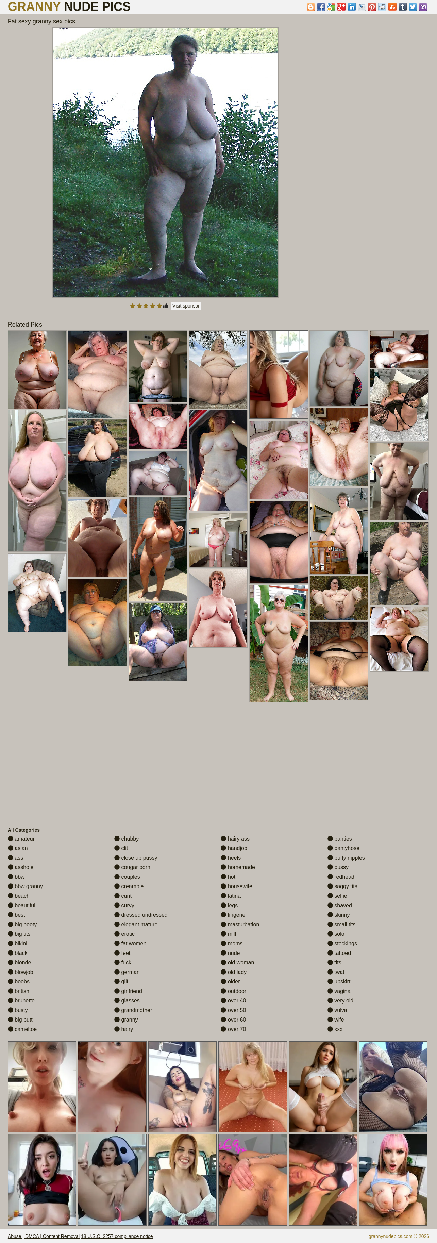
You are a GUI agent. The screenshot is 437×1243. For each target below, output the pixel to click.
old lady (234, 972)
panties (339, 839)
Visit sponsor (186, 306)
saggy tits (342, 886)
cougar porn (132, 867)
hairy (123, 1029)
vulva (337, 1010)
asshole (21, 867)
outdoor (233, 991)
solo (335, 934)
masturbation (240, 924)
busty (18, 1010)
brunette (21, 1001)
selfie (337, 896)
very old (340, 1001)
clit (121, 848)
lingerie (233, 915)
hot (228, 877)
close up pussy (135, 858)
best (16, 915)
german (127, 972)
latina (231, 896)
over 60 (233, 1020)
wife (335, 1020)
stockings (342, 943)
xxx (334, 1029)
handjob (234, 848)
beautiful (21, 905)
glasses (127, 1001)
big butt (20, 1020)
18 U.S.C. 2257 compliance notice (117, 1236)
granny (126, 1020)
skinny (338, 915)
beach (19, 896)
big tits (19, 934)
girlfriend (128, 991)
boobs (19, 981)
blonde (19, 962)
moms (231, 943)
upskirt (339, 981)
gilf (121, 981)
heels (231, 858)
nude (230, 953)
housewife (236, 886)
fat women (130, 943)
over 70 (233, 1029)
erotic (124, 934)
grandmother (133, 1010)
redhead (340, 877)
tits (334, 962)
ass (15, 858)
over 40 (233, 1001)
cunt (123, 896)
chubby (126, 839)
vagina (339, 991)
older (230, 981)
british (18, 991)
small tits (341, 924)
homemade (238, 867)
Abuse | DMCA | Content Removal (44, 1236)
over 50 (233, 1010)
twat (335, 972)
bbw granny (25, 886)
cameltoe (22, 1029)
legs (229, 905)
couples (127, 877)
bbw (16, 877)
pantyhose (343, 848)
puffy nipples (346, 858)
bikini (17, 943)
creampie (129, 886)
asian (18, 848)
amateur (21, 839)
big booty (22, 924)
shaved (339, 905)
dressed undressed (141, 915)
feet (122, 953)
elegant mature (135, 924)
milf (228, 934)
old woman (237, 962)
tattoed (339, 953)
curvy (124, 905)
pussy (338, 867)
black (18, 953)
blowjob (20, 972)
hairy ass (235, 839)
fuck (122, 962)
